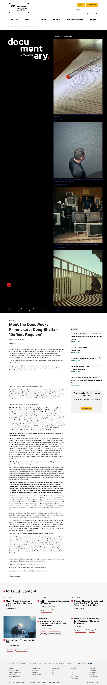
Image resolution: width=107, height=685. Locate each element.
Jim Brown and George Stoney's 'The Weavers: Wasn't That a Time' (51, 623)
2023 (71, 672)
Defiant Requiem (14, 562)
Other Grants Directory (16, 676)
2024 (53, 670)
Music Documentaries (15, 579)
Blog (18, 663)
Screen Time (11, 649)
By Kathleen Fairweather (47, 606)
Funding (13, 668)
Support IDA (91, 5)
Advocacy (56, 19)
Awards (72, 668)
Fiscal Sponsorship (15, 670)
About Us (25, 663)
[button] (9, 282)
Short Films (92, 631)
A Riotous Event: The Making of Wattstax (54, 602)
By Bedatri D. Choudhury (14, 645)
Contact (70, 663)
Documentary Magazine (74, 19)
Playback (43, 633)
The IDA (13, 663)
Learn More (86, 405)
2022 (53, 672)
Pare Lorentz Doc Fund (16, 672)
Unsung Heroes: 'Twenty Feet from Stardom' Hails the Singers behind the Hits (88, 603)
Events (28, 19)
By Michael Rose (11, 608)
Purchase (43, 307)
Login (80, 5)
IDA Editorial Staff (19, 336)
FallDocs (35, 670)
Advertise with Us (56, 663)
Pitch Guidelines (92, 676)
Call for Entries (74, 676)
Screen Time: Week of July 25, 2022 (21, 641)
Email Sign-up (43, 663)
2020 (53, 674)
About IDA (16, 19)
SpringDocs (36, 672)
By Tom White (78, 626)
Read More (75, 338)
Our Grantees (14, 674)
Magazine (91, 668)
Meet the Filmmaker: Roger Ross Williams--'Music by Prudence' (87, 621)
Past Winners (73, 678)
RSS (65, 663)
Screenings (36, 668)
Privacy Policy (91, 682)
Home (6, 24)
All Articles (10, 307)
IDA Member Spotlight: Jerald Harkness (84, 355)
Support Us (33, 663)
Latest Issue (31, 307)
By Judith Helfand (45, 629)
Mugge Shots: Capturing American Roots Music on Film (19, 603)
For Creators (41, 19)
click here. (41, 567)
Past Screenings (37, 674)
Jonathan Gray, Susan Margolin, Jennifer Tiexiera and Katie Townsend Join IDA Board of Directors (86, 377)
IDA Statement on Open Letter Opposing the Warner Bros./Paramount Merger (86, 333)
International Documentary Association (20, 8)
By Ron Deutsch (79, 608)
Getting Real (56, 668)
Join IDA (91, 19)
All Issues (21, 307)
